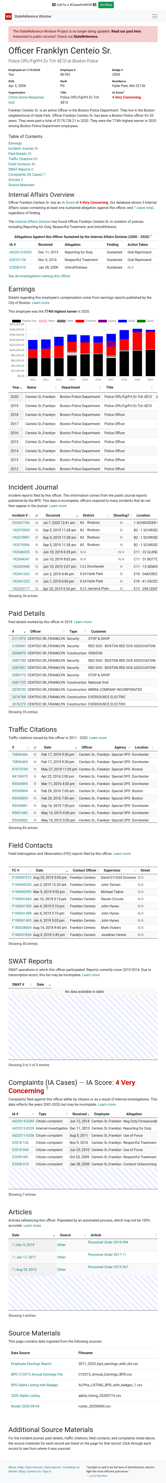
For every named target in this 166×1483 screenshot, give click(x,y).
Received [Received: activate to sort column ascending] (80, 1114)
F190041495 (22, 920)
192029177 (21, 589)
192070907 (21, 537)
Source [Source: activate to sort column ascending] (65, 1235)
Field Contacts (21, 164)
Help (21, 1467)
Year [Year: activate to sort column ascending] (15, 387)
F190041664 (22, 899)
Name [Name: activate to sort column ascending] (31, 387)
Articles (15, 180)
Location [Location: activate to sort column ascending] (141, 747)
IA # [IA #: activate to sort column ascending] (15, 1114)
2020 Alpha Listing (25, 1396)
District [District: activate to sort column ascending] (88, 515)
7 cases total (143, 208)
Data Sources (34, 1467)
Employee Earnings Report (31, 1364)
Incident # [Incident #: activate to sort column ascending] (20, 515)
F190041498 (22, 913)
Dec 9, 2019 (25, 1245)
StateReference (85, 36)
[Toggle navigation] (155, 16)
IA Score (68, 202)
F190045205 (22, 885)
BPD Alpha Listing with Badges (34, 1385)
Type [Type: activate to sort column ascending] (73, 631)
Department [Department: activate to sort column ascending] (71, 387)
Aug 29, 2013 (26, 1270)
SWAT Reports (20, 169)
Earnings (15, 143)
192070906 (21, 545)
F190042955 (22, 892)
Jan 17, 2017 (26, 1257)
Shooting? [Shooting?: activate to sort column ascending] (121, 515)
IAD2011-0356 (23, 1135)
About (12, 1467)
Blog (22, 1471)
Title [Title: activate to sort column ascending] (109, 387)
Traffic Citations (22, 159)
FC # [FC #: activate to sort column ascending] (15, 870)
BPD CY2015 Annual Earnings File (37, 1374)
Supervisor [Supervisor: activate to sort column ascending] (112, 870)
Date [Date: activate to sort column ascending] (47, 747)
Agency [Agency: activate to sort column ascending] (120, 747)
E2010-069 (20, 1150)
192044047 (21, 559)
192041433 (21, 574)
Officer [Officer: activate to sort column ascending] (35, 631)
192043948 (21, 567)
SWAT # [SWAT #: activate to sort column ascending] (18, 984)
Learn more (40, 303)
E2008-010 (18, 267)
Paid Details (20, 154)
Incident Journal (23, 148)
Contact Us (34, 1471)
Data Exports (53, 1467)
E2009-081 (20, 1157)
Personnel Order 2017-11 (107, 1255)
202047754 (21, 523)
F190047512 (22, 877)
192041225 (21, 581)
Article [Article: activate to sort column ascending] (96, 1235)
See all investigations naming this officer (39, 276)
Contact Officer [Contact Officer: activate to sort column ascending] (84, 870)
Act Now (106, 5)
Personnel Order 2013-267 (108, 1267)
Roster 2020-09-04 (25, 1406)
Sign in (47, 1471)
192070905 (21, 530)
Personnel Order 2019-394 (108, 1242)
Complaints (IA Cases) (27, 174)
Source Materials (21, 185)
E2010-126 (18, 260)
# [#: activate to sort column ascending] (13, 631)
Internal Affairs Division (33, 222)
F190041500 (22, 906)
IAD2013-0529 (21, 252)
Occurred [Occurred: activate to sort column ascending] (53, 515)
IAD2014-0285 (23, 1121)
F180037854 (22, 935)
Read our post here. (126, 31)
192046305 (21, 552)
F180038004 (22, 928)
